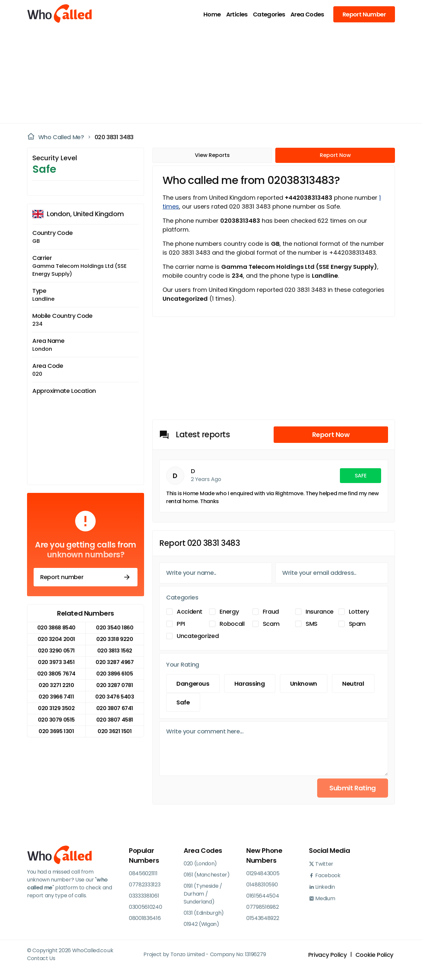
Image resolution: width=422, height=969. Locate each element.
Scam (271, 624)
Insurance (320, 611)
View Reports (212, 155)
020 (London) (200, 863)
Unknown (303, 683)
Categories (269, 14)
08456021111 (143, 873)
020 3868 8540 (56, 627)
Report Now (335, 155)
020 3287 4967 (115, 662)
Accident (189, 611)
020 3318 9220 (114, 639)
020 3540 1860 (114, 627)
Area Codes (307, 14)
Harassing (249, 683)
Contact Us (41, 958)
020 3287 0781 (114, 685)
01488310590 (262, 884)
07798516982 (262, 907)
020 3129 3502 (56, 708)
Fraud (271, 611)
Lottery (359, 611)
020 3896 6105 (114, 673)
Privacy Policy (327, 955)
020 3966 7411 (56, 697)
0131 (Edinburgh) (204, 913)
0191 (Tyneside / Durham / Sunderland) (203, 893)
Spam (357, 624)
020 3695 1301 (56, 731)
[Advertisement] (207, 74)
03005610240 (145, 907)
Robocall (232, 624)
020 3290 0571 (56, 650)
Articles (237, 14)
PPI (181, 624)
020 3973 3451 (56, 662)
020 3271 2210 (56, 685)
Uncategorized (198, 636)
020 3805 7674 (56, 673)
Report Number (364, 14)
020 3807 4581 (114, 720)
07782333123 (144, 884)
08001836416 (145, 918)
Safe (183, 702)
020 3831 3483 (114, 137)
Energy (229, 611)
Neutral (353, 683)
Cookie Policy (374, 955)
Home (212, 14)
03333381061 (144, 896)
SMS (311, 624)
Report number (85, 577)
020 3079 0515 (56, 720)
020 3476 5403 (114, 697)
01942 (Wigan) (201, 924)
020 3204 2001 (56, 639)
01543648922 (262, 918)
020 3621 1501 (115, 731)
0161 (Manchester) (207, 875)
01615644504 (262, 896)
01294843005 (262, 873)
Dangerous (192, 683)
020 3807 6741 (114, 708)
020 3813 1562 (114, 650)
